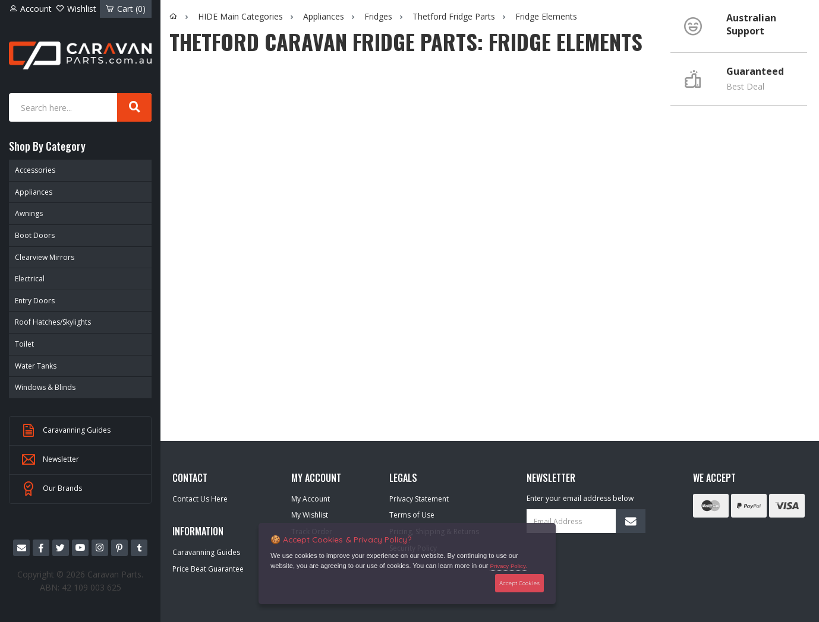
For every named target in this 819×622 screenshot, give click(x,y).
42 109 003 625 (91, 587)
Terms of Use (411, 515)
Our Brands (51, 489)
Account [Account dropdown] (30, 8)
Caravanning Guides (66, 431)
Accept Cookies (519, 582)
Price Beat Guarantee (208, 569)
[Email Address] (586, 521)
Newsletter (50, 460)
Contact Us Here (200, 499)
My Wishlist (309, 515)
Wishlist (76, 8)
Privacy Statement (419, 499)
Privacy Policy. (508, 566)
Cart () (126, 8)
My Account (310, 499)
